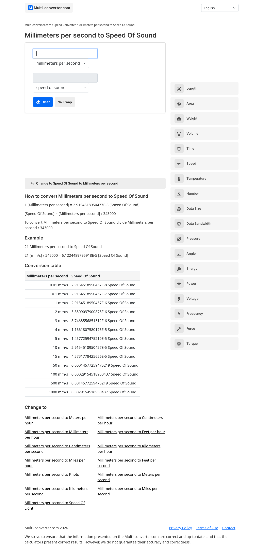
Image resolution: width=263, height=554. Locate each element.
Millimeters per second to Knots (52, 474)
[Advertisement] (95, 144)
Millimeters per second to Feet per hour (131, 431)
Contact (228, 527)
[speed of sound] (65, 78)
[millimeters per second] (65, 53)
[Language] (220, 8)
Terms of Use (207, 527)
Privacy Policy (180, 527)
